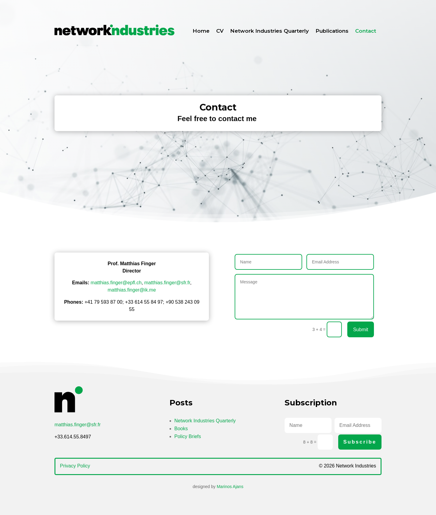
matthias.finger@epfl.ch (116, 282)
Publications (331, 31)
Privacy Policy (75, 465)
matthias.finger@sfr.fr (167, 282)
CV (219, 31)
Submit (360, 329)
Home (201, 31)
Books (181, 428)
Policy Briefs (187, 436)
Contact (365, 31)
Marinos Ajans (230, 486)
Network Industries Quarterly (269, 31)
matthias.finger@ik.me (131, 289)
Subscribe (359, 442)
